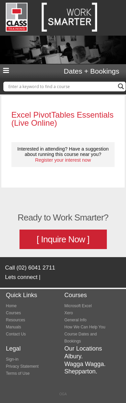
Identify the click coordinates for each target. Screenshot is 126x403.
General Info (76, 320)
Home (11, 306)
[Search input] (61, 86)
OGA (63, 394)
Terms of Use (18, 373)
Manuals (13, 327)
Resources (15, 320)
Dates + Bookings (91, 71)
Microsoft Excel (78, 306)
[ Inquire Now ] (63, 239)
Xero (69, 313)
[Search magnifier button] (121, 86)
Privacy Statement (22, 366)
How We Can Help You (85, 327)
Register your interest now (63, 160)
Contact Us (16, 334)
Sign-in (12, 359)
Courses (13, 313)
